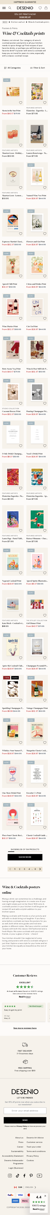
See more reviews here (25, 1028)
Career (20, 1147)
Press (21, 1142)
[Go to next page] (40, 869)
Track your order (34, 1147)
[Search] (10, 8)
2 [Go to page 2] (19, 869)
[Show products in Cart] (46, 8)
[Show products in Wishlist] (40, 8)
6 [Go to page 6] (35, 869)
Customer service (35, 1142)
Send (25, 1120)
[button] (39, 1203)
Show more (25, 857)
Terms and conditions (36, 1151)
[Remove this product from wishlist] (21, 103)
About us (19, 1138)
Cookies (30, 1160)
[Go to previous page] (10, 869)
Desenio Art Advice (35, 1138)
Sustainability (17, 1151)
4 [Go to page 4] (29, 869)
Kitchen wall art (18, 22)
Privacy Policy (22, 1126)
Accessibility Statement (12, 1156)
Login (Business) (16, 1168)
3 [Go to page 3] (24, 869)
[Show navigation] (4, 8)
